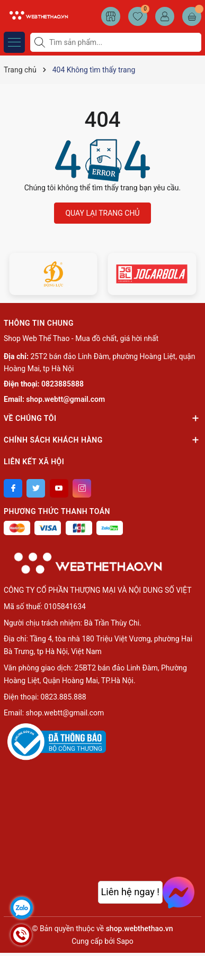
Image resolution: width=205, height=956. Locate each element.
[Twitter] (35, 488)
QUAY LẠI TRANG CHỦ (102, 213)
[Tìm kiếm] (40, 42)
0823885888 (62, 384)
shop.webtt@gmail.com (65, 399)
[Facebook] (13, 488)
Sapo (125, 941)
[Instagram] (82, 488)
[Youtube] (59, 488)
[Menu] (14, 42)
